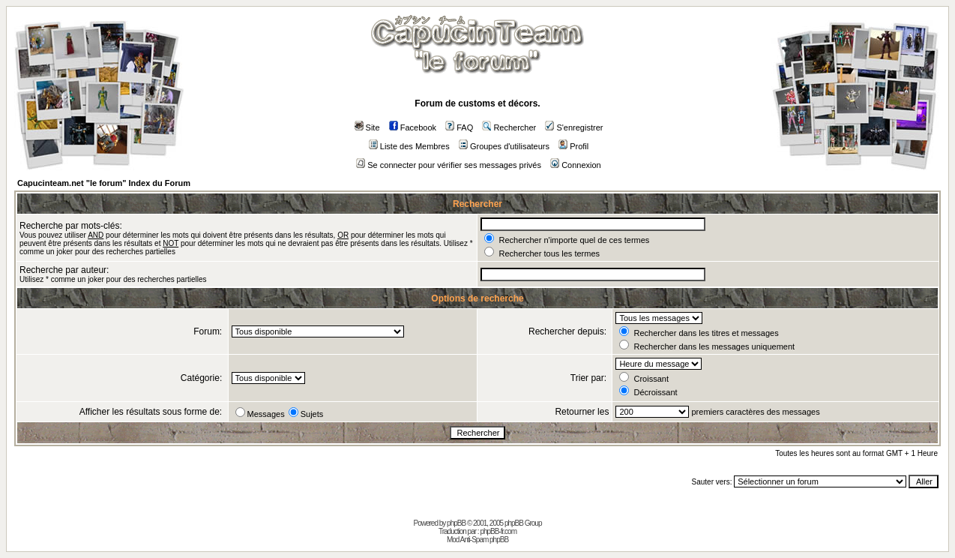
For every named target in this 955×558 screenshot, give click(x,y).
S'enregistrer (574, 127)
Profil (573, 146)
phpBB (456, 523)
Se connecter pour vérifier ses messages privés (448, 165)
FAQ (459, 127)
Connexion (575, 165)
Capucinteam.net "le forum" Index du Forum (103, 183)
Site (367, 127)
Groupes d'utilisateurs (504, 146)
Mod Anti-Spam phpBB (477, 540)
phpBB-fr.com (498, 531)
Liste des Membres (409, 146)
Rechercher (509, 127)
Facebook (412, 127)
